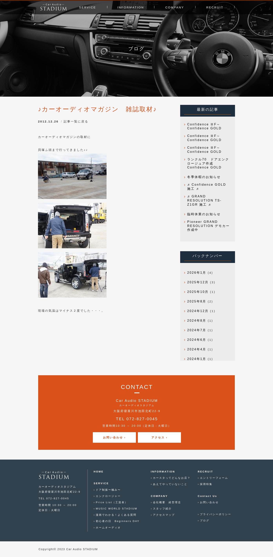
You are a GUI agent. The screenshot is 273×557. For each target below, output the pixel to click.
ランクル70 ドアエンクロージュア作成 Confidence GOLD (208, 163)
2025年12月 (198, 282)
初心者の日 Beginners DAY (117, 521)
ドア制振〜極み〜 (108, 489)
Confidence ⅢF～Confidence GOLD (204, 126)
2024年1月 (196, 359)
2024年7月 (196, 330)
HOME (99, 471)
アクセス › (159, 437)
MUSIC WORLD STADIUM (116, 508)
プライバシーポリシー (215, 514)
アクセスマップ (164, 514)
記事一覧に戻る (76, 121)
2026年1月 (196, 272)
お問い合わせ (209, 502)
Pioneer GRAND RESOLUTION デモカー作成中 (208, 226)
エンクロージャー (108, 496)
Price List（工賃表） (112, 502)
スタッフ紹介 (162, 508)
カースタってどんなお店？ (172, 477)
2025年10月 (198, 291)
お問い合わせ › (114, 437)
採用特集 (206, 484)
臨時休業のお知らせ (204, 214)
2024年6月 (196, 339)
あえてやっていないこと (170, 484)
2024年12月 (198, 311)
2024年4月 (196, 349)
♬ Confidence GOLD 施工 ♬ (206, 186)
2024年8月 (196, 320)
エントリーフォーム (214, 477)
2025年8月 (196, 301)
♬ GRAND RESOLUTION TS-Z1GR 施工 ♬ (204, 200)
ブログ (204, 520)
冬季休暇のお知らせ (204, 177)
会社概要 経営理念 (167, 502)
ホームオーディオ (108, 527)
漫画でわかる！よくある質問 (116, 514)
